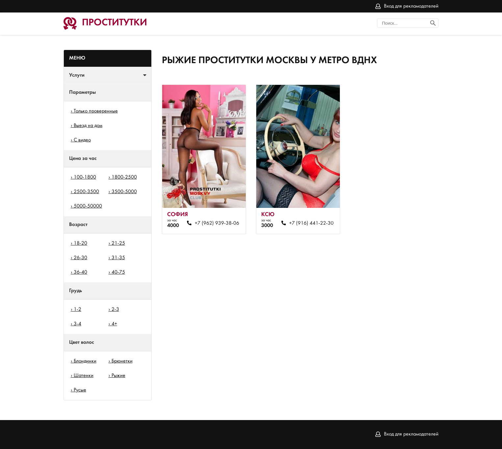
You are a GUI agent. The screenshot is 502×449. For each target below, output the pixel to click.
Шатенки (83, 375)
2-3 (115, 309)
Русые (80, 390)
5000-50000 (88, 206)
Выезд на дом (88, 125)
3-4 (77, 324)
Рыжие (118, 375)
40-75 (118, 272)
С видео (82, 140)
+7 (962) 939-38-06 (217, 223)
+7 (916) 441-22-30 (311, 223)
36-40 (80, 272)
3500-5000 (124, 191)
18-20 (80, 243)
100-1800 (85, 177)
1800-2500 (124, 177)
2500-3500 (86, 191)
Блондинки (85, 361)
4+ (114, 324)
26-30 (80, 258)
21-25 (118, 243)
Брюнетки (122, 361)
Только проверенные (96, 111)
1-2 (77, 309)
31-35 (118, 258)
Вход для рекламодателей (411, 6)
